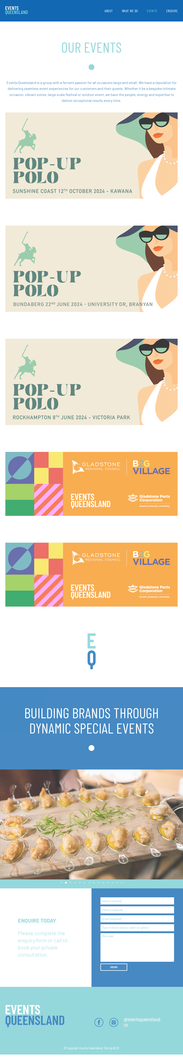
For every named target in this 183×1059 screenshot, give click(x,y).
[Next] (177, 824)
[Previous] (6, 824)
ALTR (116, 1048)
